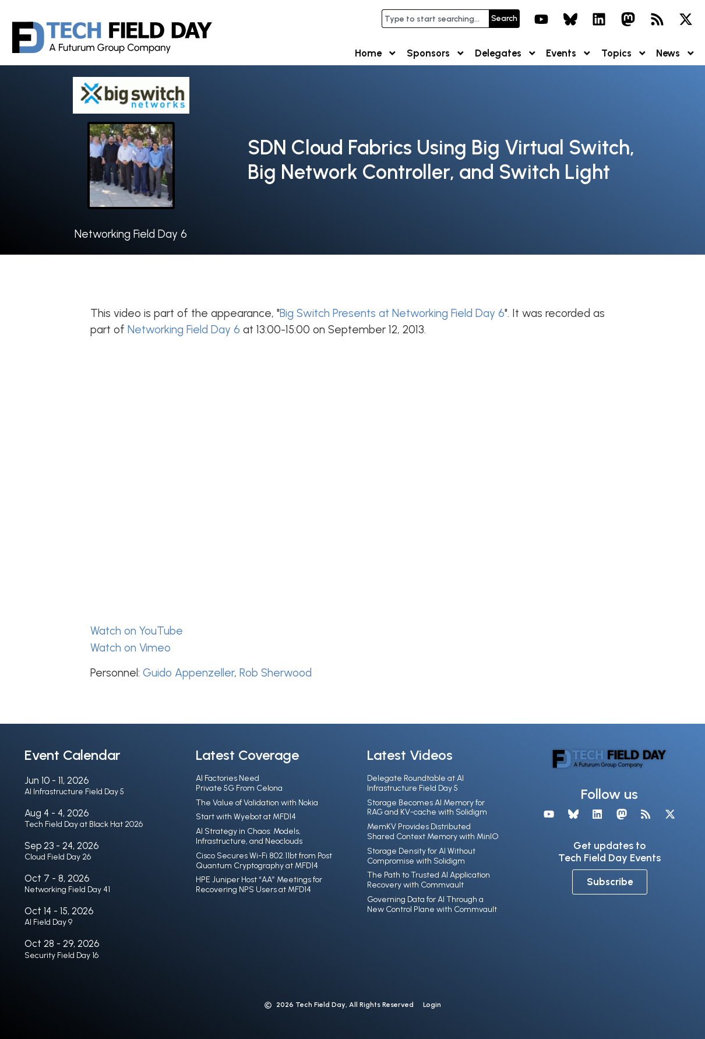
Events (569, 53)
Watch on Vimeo (130, 647)
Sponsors (436, 53)
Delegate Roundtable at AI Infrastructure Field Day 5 (415, 783)
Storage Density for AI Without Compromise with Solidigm (421, 856)
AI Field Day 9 (48, 922)
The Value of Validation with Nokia (257, 803)
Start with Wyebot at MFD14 (246, 817)
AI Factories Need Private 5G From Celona (239, 783)
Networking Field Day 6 (131, 234)
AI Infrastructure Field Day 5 (74, 792)
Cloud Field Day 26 (57, 857)
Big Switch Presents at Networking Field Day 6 (392, 313)
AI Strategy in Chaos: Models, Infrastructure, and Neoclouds (249, 836)
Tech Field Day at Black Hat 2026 (83, 824)
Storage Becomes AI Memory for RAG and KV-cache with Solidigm (427, 808)
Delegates (506, 53)
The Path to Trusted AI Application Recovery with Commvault (428, 880)
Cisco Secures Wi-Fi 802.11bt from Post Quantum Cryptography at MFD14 (264, 861)
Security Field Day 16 (61, 955)
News (676, 53)
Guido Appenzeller (188, 672)
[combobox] (435, 18)
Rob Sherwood (275, 672)
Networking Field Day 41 (67, 889)
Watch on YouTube (136, 631)
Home (376, 53)
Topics (624, 53)
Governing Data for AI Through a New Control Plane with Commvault (432, 904)
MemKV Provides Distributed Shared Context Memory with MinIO (433, 831)
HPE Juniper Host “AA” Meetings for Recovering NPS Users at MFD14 (259, 884)
